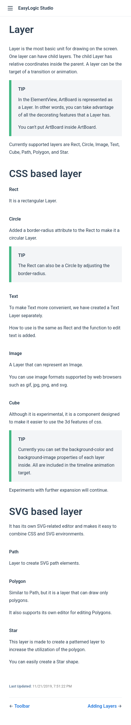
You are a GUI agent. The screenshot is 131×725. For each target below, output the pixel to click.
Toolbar (22, 706)
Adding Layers (103, 706)
